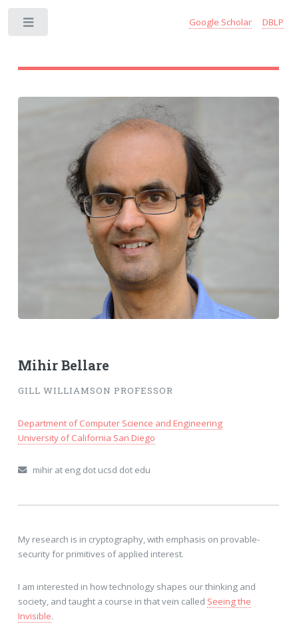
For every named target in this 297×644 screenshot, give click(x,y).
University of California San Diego (86, 438)
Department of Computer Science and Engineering (120, 423)
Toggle (29, 25)
